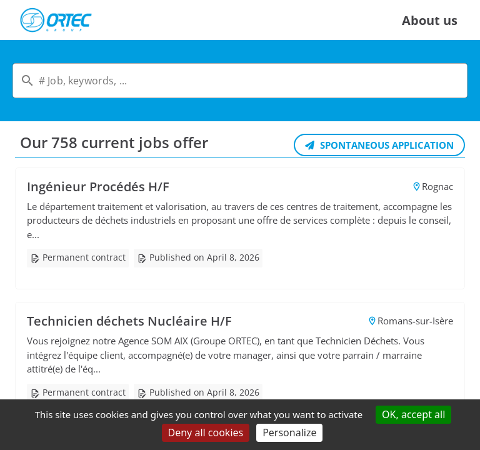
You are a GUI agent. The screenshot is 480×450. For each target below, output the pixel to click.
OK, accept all (413, 414)
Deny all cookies (206, 432)
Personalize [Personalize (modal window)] (289, 432)
